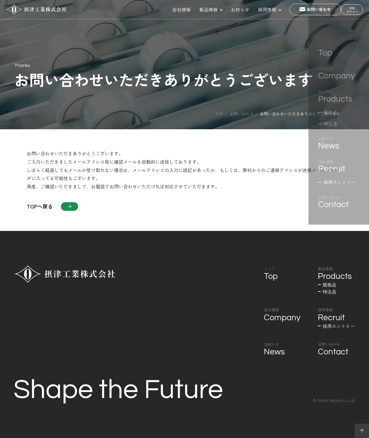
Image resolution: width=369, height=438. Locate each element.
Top (219, 114)
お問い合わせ (241, 114)
